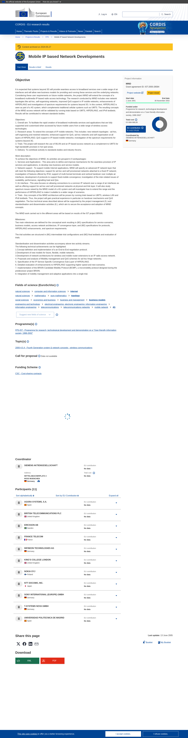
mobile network (101, 307)
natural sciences (22, 291)
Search (97, 31)
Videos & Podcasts (67, 31)
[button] (114, 14)
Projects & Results (48, 31)
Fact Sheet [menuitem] (21, 67)
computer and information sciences (50, 291)
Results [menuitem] (49, 67)
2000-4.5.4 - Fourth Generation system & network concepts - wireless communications (53, 348)
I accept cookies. (123, 734)
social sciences (22, 300)
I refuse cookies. (160, 734)
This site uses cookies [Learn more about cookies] (27, 734)
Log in (102, 14)
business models (97, 300)
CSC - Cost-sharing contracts (28, 373)
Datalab (88, 31)
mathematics (40, 296)
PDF (55, 661)
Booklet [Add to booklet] (147, 642)
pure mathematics (59, 296)
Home (19, 31)
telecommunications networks (76, 307)
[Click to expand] (116, 502)
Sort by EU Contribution (66, 496)
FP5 (47, 37)
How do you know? (52, 2)
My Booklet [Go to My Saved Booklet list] (164, 642)
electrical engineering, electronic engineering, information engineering (76, 304)
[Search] (166, 14)
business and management (72, 300)
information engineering (25, 307)
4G (114, 307)
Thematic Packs (31, 31)
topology (75, 296)
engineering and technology (27, 304)
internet (74, 291)
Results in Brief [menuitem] (35, 67)
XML (29, 661)
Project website (135, 92)
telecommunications (50, 307)
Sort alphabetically (24, 496)
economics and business (44, 300)
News (80, 31)
